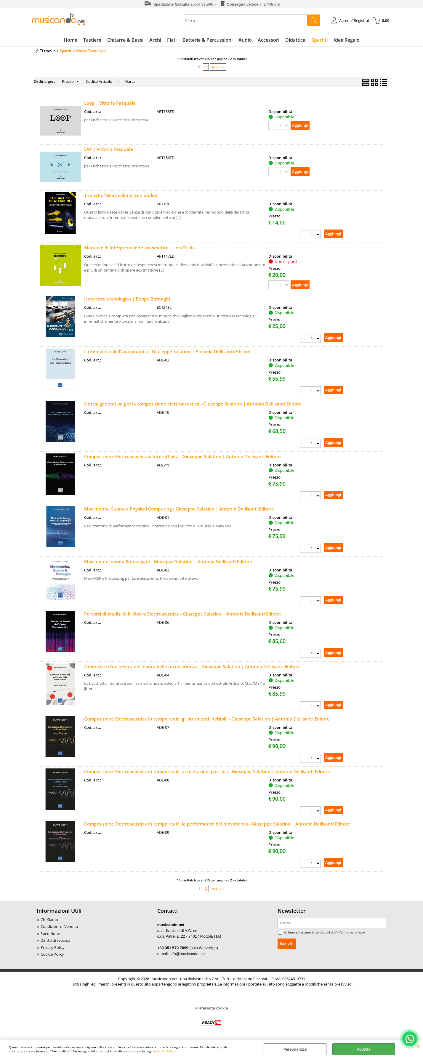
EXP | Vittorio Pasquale (108, 149)
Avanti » (218, 67)
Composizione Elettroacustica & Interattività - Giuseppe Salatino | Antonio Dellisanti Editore (182, 456)
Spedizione (50, 933)
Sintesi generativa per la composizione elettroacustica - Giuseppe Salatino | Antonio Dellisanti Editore (193, 404)
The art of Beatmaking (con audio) (120, 195)
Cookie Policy (165, 1051)
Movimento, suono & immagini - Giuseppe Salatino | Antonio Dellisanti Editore (168, 561)
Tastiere (92, 40)
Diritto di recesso (55, 940)
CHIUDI (418, 1046)
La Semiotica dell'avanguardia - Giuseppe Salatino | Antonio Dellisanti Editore (167, 351)
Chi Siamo (49, 919)
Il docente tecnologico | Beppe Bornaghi (127, 299)
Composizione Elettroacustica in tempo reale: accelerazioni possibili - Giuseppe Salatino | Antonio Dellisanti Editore (207, 771)
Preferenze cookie (211, 1008)
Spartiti (319, 40)
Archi (155, 40)
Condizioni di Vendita (59, 926)
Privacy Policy (53, 947)
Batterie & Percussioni (207, 40)
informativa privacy (351, 932)
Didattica (295, 40)
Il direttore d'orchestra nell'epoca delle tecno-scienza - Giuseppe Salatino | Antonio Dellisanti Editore (192, 666)
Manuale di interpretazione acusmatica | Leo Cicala (139, 248)
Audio (245, 40)
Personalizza (295, 1049)
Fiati (172, 40)
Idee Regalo (347, 40)
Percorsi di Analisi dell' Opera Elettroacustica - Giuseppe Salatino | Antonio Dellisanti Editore (182, 614)
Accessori (268, 40)
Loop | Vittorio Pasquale (110, 103)
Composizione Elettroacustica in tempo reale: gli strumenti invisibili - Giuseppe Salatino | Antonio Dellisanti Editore (207, 719)
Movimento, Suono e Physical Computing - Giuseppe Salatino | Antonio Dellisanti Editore (179, 509)
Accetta (364, 1049)
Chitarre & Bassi (125, 40)
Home (70, 40)
